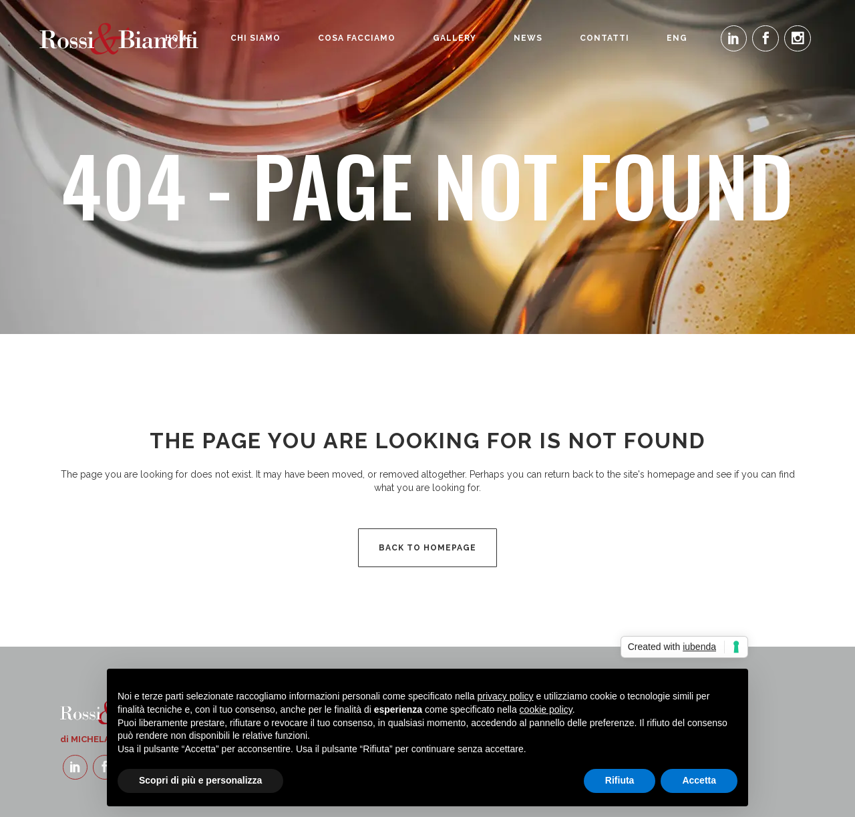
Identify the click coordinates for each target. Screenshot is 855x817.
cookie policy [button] (546, 709)
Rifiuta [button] (620, 780)
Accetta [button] (699, 780)
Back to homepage (427, 547)
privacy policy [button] (506, 696)
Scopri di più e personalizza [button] (200, 780)
